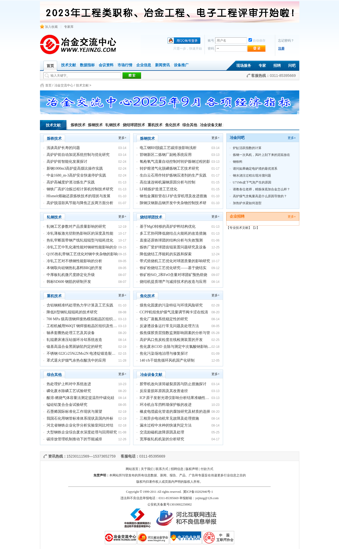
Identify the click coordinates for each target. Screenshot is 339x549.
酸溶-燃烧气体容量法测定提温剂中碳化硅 (81, 398)
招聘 (277, 66)
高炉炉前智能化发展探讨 (67, 162)
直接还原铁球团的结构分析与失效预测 (171, 240)
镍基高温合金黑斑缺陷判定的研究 (74, 347)
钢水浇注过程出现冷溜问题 (252, 175)
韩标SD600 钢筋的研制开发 (69, 282)
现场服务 (243, 66)
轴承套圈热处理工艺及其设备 (71, 333)
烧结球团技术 (134, 125)
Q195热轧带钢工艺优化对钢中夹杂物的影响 (82, 254)
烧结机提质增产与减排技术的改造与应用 (173, 282)
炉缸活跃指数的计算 (247, 148)
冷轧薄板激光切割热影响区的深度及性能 (80, 233)
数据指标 (87, 65)
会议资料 (106, 65)
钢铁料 (237, 162)
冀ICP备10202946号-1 (198, 492)
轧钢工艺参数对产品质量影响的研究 (76, 227)
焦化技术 (172, 125)
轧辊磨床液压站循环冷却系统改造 (74, 340)
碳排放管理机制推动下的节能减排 (74, 439)
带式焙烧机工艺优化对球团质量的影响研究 (175, 261)
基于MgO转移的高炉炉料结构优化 (168, 227)
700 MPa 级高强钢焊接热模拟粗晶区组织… (81, 319)
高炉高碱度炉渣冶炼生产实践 (71, 182)
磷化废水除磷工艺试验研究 (69, 391)
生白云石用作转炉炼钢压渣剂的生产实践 (173, 175)
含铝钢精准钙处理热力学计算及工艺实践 (80, 305)
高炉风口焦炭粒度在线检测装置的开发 (171, 340)
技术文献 (68, 65)
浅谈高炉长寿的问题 (63, 148)
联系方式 (162, 469)
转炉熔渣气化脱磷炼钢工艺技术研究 (169, 168)
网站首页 (132, 469)
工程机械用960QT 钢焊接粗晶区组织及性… (82, 326)
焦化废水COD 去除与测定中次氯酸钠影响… (175, 347)
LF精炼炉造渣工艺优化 (158, 189)
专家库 (69, 27)
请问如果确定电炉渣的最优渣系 (255, 168)
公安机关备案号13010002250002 (169, 504)
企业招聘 (237, 216)
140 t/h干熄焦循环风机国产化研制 (167, 360)
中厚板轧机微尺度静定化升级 (71, 275)
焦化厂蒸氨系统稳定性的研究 (164, 319)
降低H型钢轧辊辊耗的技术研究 (72, 312)
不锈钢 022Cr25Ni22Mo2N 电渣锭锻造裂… (81, 353)
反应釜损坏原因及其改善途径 (164, 391)
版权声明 (192, 469)
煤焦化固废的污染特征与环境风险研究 (171, 305)
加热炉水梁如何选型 (247, 203)
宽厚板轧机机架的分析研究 (162, 439)
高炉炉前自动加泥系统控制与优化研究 (78, 155)
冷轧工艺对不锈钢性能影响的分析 (74, 261)
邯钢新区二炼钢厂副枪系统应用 (166, 155)
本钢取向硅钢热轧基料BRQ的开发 (74, 268)
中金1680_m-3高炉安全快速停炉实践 (76, 175)
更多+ (122, 138)
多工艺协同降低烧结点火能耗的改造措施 (173, 233)
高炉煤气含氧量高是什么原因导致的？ (260, 196)
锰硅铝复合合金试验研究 (67, 405)
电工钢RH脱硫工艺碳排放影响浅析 (168, 148)
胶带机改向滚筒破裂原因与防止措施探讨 (173, 384)
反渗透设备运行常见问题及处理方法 (169, 326)
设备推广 (181, 65)
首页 (48, 85)
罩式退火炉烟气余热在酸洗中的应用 (76, 360)
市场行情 (124, 65)
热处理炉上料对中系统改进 (69, 384)
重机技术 (155, 125)
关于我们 (147, 469)
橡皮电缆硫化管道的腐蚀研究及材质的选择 (175, 412)
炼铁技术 (78, 125)
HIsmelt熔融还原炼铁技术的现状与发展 (78, 196)
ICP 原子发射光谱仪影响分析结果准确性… (174, 398)
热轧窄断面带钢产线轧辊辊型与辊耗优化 (80, 240)
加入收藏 (49, 27)
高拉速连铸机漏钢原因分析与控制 (167, 182)
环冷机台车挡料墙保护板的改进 (166, 405)
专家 (262, 66)
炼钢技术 (95, 125)
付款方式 (207, 469)
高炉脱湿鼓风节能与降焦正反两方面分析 (80, 203)
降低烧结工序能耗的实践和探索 (166, 254)
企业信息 (143, 65)
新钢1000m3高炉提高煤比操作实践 (75, 168)
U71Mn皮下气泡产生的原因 (252, 182)
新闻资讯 (162, 65)
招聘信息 (177, 469)
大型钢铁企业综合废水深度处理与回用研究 (82, 432)
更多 (292, 138)
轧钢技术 (112, 125)
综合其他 (189, 125)
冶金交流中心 (63, 85)
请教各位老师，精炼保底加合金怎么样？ (261, 189)
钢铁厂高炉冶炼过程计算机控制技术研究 (80, 189)
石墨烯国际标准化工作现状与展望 (74, 412)
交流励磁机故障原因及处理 (162, 432)
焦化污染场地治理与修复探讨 (164, 353)
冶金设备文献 (211, 125)
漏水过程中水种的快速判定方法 (166, 425)
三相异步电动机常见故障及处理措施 (169, 418)
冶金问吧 (237, 138)
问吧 (292, 66)
